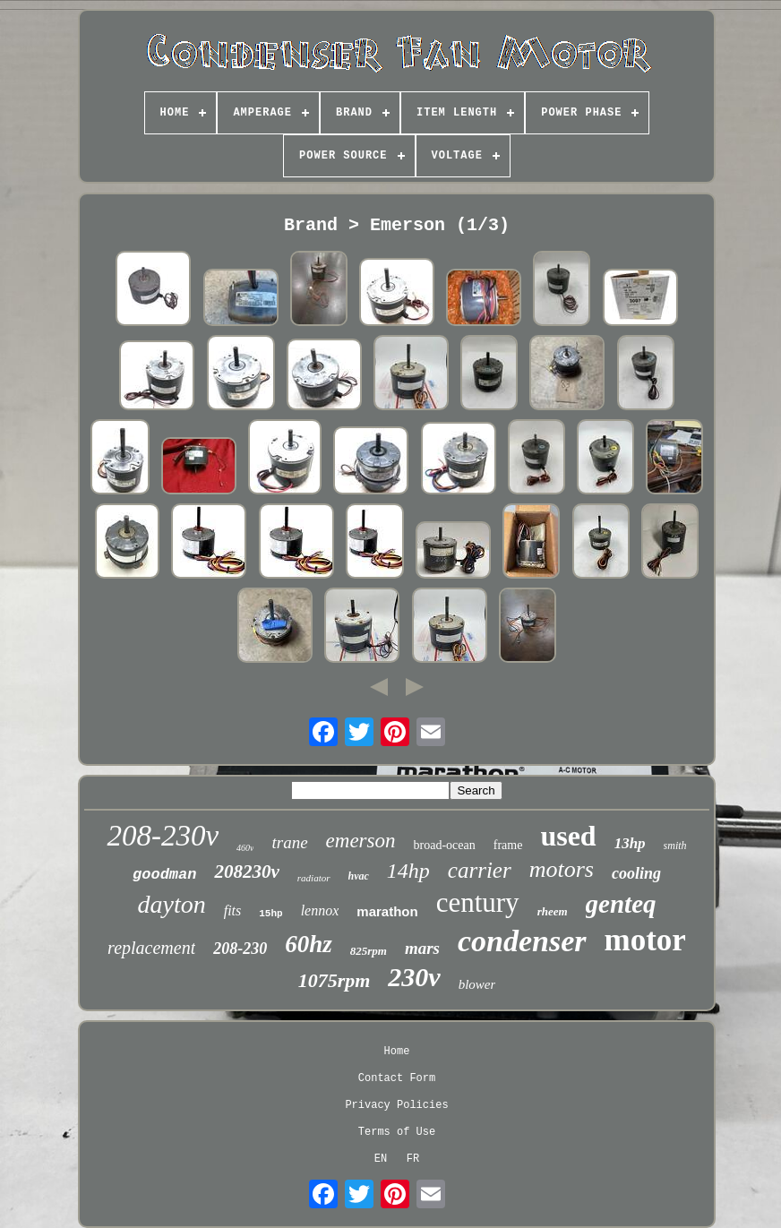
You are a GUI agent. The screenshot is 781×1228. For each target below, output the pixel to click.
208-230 (240, 948)
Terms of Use (396, 1132)
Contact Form (396, 1078)
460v (244, 848)
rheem (552, 911)
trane (289, 842)
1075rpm (334, 980)
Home (397, 1051)
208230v (246, 871)
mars (422, 948)
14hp (408, 870)
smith (675, 845)
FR (413, 1159)
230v (414, 977)
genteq (621, 903)
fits (233, 910)
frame (508, 845)
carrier (479, 870)
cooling (636, 873)
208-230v (163, 836)
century (477, 902)
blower (477, 984)
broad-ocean (445, 845)
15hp (270, 913)
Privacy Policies (396, 1105)
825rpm (368, 950)
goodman (164, 874)
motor (645, 940)
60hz (308, 944)
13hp (630, 843)
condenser (522, 940)
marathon (386, 911)
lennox (320, 910)
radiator (313, 877)
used (568, 836)
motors (561, 869)
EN (380, 1159)
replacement (151, 947)
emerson (361, 840)
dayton (171, 904)
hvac (358, 876)
